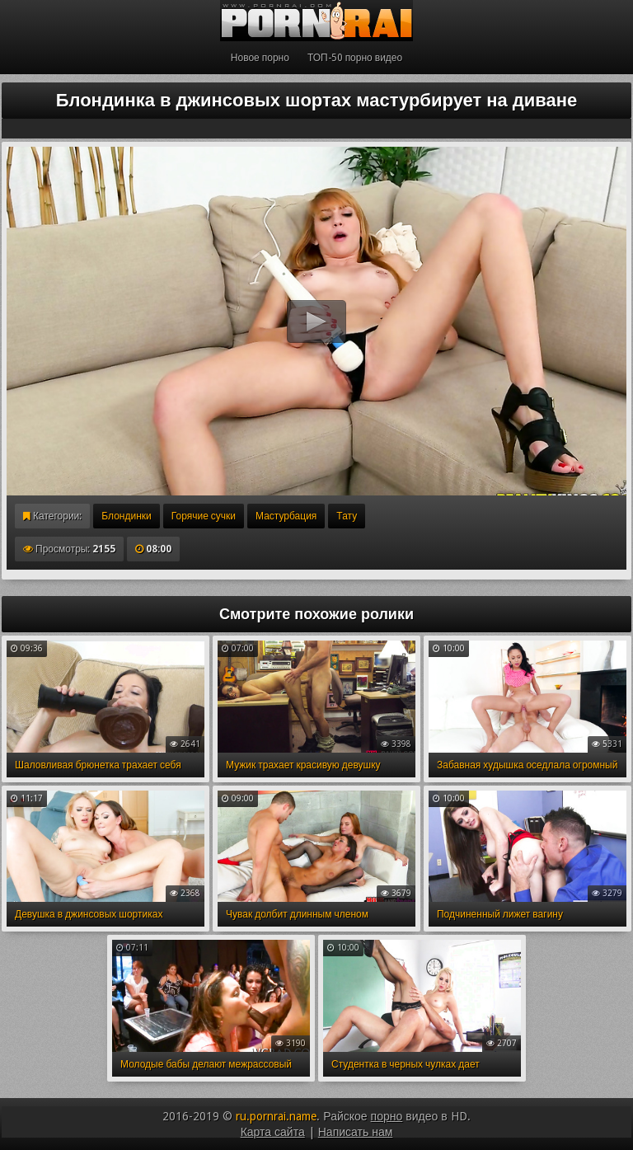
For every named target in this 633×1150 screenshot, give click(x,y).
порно (387, 1116)
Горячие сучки (203, 516)
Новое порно (260, 57)
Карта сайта (273, 1131)
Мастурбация (286, 516)
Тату (346, 516)
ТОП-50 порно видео (354, 57)
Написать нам (355, 1131)
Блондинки (126, 516)
